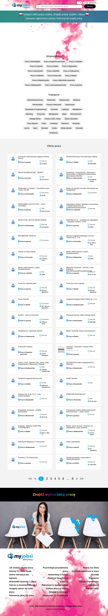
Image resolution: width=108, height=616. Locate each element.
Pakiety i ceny (92, 588)
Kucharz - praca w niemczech (28, 315)
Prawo (44, 123)
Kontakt (95, 575)
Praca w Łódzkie (52, 66)
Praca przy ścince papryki (75, 283)
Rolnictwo (65, 123)
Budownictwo (64, 100)
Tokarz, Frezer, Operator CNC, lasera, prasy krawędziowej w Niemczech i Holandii (33, 363)
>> (81, 478)
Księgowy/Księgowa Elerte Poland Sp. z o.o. (81, 299)
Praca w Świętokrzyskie (40, 80)
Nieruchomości (76, 114)
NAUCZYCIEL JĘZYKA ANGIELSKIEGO (32, 220)
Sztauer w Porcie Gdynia (26, 252)
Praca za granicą (76, 85)
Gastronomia (69, 104)
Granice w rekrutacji (58, 592)
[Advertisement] (54, 37)
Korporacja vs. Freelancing (55, 595)
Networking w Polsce (58, 575)
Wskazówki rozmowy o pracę (22, 581)
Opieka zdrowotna (71, 119)
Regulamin (94, 578)
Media (64, 114)
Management (77, 109)
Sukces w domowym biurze (22, 585)
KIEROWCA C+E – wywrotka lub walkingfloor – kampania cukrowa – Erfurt (82, 221)
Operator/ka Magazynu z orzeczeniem (31, 442)
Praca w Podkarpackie (71, 71)
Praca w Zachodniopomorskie (55, 85)
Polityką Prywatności (59, 609)
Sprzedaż (44, 128)
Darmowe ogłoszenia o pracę (85, 571)
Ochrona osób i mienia (53, 119)
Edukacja (76, 100)
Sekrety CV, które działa (20, 571)
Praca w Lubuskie (36, 66)
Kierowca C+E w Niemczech (28, 457)
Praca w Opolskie (53, 71)
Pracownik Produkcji (25, 347)
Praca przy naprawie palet (27, 283)
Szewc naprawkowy (73, 442)
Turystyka (79, 128)
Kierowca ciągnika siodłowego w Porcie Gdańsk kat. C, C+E (80, 236)
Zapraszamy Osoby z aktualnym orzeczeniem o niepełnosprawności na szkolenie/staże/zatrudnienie (82, 205)
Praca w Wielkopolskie (33, 85)
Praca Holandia (23, 299)
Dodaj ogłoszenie (90, 3)
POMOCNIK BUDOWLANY (75, 394)
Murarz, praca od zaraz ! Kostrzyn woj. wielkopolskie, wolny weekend (79, 427)
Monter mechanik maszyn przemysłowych (80, 331)
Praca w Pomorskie (54, 75)
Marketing (29, 114)
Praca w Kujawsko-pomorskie (54, 61)
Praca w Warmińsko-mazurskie (64, 80)
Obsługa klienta (35, 119)
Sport (35, 128)
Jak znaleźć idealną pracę (21, 568)
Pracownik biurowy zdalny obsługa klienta (80, 315)
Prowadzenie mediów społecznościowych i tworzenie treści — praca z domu (81, 411)
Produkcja (53, 123)
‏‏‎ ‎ (79, 3)
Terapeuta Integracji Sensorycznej (30, 378)
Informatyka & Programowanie (36, 109)
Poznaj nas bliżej (91, 568)
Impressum (93, 585)
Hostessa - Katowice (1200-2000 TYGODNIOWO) (29, 427)
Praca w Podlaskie (37, 75)
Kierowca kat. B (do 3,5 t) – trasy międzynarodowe (29, 395)
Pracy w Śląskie (70, 75)
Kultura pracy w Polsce (57, 588)
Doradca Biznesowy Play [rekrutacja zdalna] (81, 156)
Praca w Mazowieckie (35, 71)
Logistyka (65, 109)
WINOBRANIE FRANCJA (27, 236)
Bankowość (51, 100)
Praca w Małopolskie (69, 66)
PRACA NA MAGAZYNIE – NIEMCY (31, 172)
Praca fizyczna (32, 123)
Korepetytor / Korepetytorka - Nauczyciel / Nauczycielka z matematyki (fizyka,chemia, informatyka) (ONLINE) (81, 174)
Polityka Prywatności (89, 581)
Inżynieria (54, 109)
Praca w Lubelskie (75, 61)
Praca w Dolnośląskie (32, 61)
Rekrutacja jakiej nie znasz (21, 595)
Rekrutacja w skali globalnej (55, 585)
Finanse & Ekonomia (54, 104)
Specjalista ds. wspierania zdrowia (30, 331)
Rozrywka (76, 123)
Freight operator (71, 378)
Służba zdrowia (66, 128)
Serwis (26, 128)
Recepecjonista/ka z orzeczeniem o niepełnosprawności (78, 458)
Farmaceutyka (38, 104)
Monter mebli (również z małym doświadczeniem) (77, 252)
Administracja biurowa (35, 100)
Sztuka (54, 128)
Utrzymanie (41, 114)
